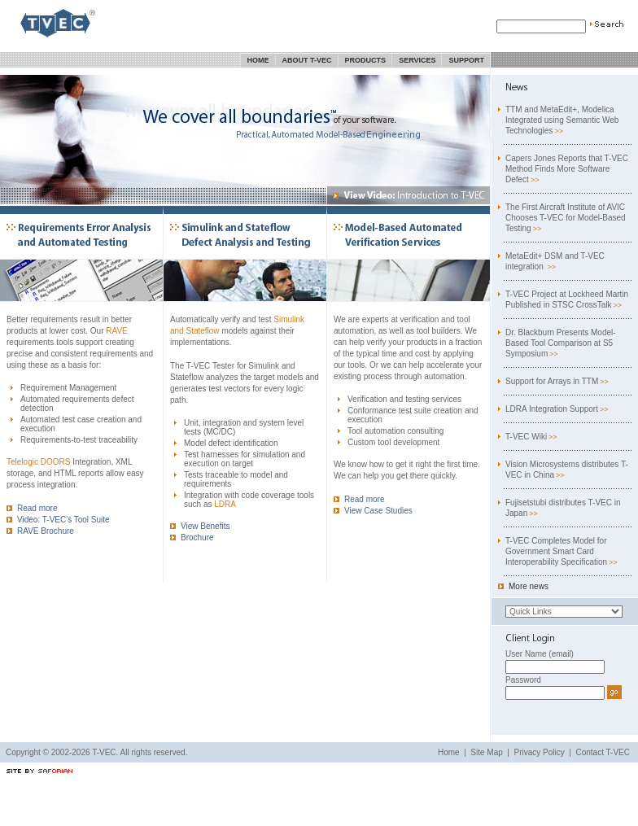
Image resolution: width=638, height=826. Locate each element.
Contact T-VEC (602, 752)
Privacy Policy (539, 752)
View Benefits (199, 526)
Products (366, 60)
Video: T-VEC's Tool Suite (58, 519)
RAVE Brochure (40, 531)
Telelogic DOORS (38, 461)
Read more (32, 508)
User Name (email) (539, 653)
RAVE (117, 330)
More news (523, 586)
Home (258, 60)
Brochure (192, 537)
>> (558, 131)
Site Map (486, 752)
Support (466, 60)
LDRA (225, 504)
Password (523, 679)
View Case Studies (373, 510)
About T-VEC (307, 60)
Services (417, 60)
